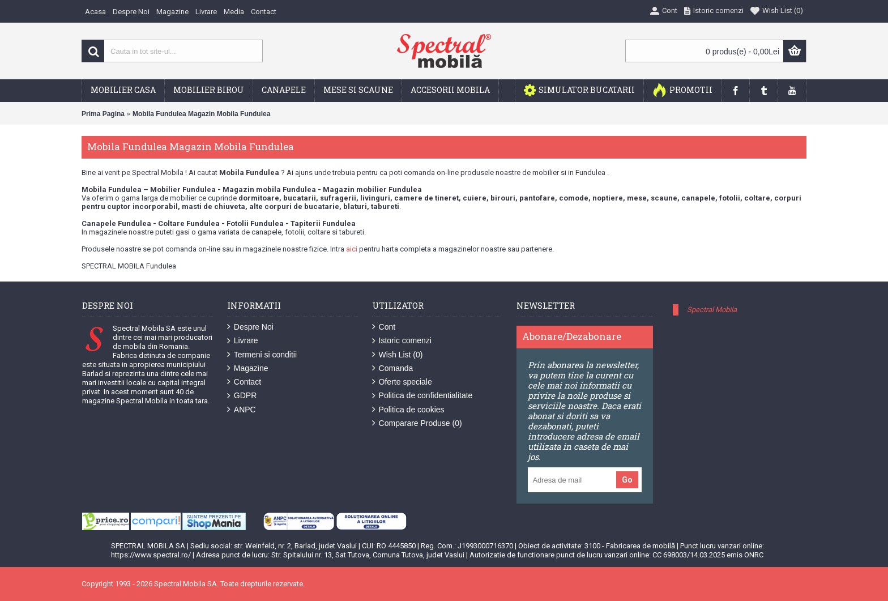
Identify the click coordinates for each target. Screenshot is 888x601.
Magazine (247, 368)
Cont (384, 327)
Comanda (392, 368)
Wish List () (397, 355)
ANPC (241, 410)
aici (351, 249)
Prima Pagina (103, 114)
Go (627, 479)
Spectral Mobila (712, 309)
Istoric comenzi (402, 341)
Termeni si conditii (262, 355)
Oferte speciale (402, 382)
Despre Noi (250, 327)
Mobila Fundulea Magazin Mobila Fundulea (201, 114)
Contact (244, 382)
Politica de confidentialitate (422, 395)
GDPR (242, 395)
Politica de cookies (408, 410)
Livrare (242, 341)
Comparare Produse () (417, 423)
